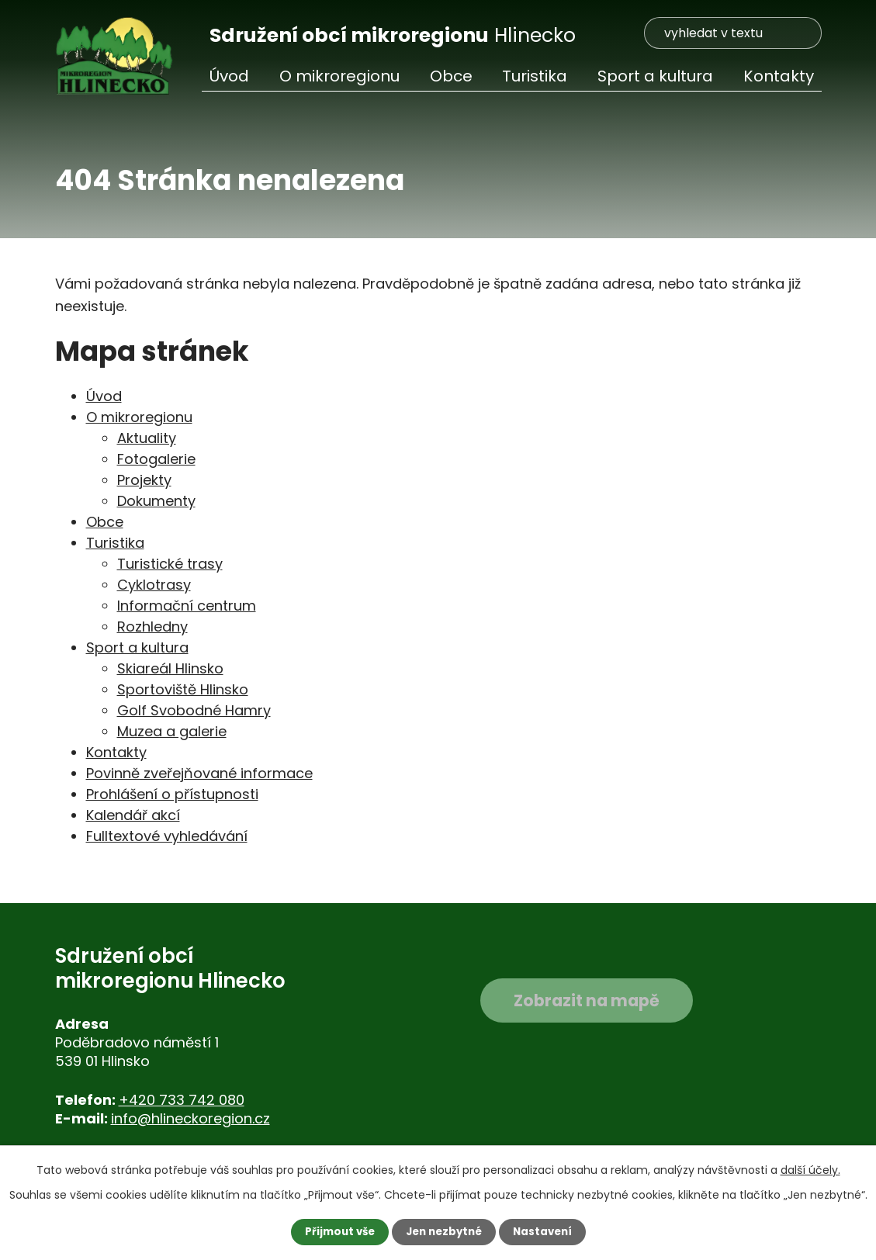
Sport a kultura (655, 76)
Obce (451, 76)
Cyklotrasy (154, 584)
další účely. (810, 1169)
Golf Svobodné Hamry (194, 710)
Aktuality (146, 438)
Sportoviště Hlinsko (182, 689)
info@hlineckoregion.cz (190, 1118)
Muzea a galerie (172, 731)
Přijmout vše (335, 1231)
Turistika (534, 76)
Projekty (144, 480)
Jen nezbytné (444, 1231)
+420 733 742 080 (181, 1099)
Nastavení (547, 1231)
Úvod (229, 76)
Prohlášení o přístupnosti (172, 794)
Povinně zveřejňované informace (199, 773)
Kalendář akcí (133, 815)
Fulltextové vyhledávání (167, 836)
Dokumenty (156, 501)
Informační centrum (186, 605)
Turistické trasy (170, 563)
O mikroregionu (339, 76)
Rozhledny (152, 626)
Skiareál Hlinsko (170, 668)
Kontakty (778, 76)
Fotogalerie (156, 459)
